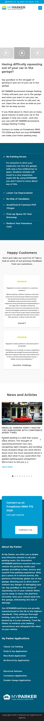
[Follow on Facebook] (35, 2)
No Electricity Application (16, 660)
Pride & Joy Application (15, 651)
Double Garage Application (17, 680)
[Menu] (40, 8)
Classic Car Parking (13, 647)
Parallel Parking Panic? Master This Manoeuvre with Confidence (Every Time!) (22, 430)
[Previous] (4, 439)
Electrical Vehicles (13, 671)
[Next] (40, 439)
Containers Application (15, 676)
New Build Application (15, 656)
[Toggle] (4, 156)
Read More (7, 467)
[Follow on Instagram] (37, 2)
